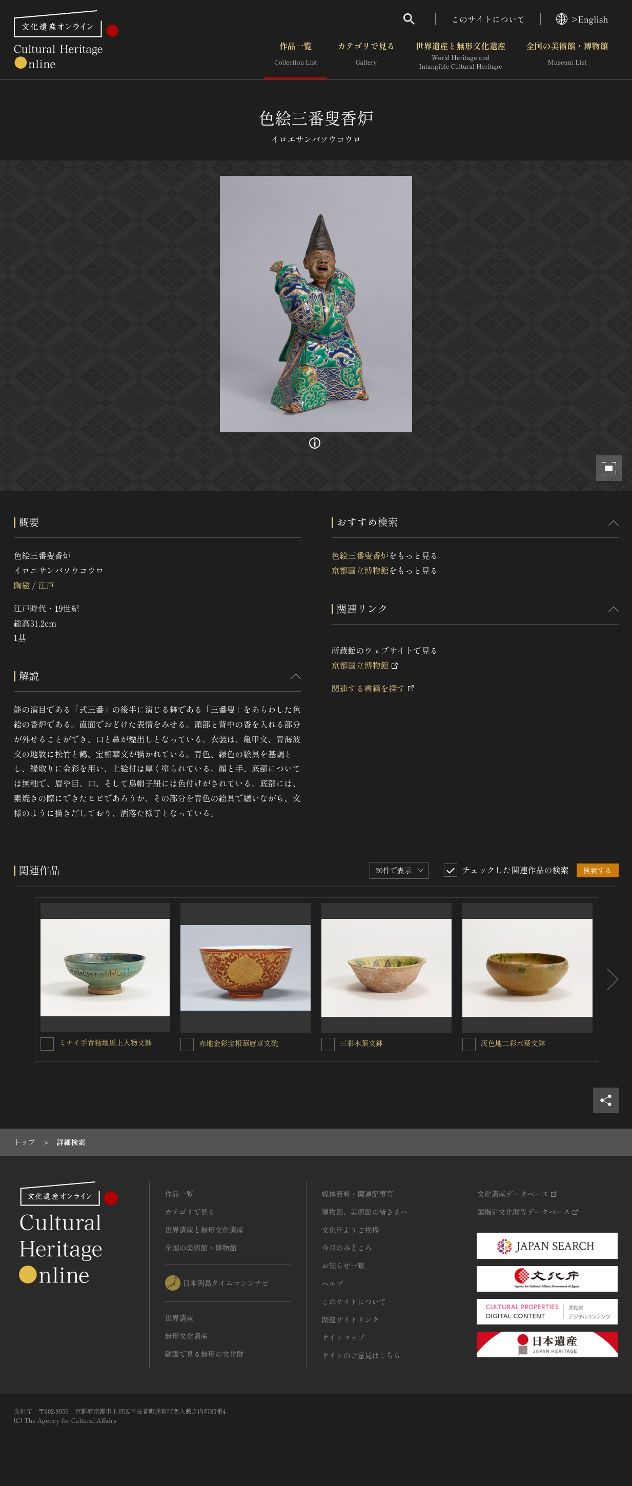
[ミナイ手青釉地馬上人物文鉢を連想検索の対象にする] (47, 1044)
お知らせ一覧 (343, 1265)
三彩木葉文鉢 (361, 1043)
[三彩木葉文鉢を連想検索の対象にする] (328, 1044)
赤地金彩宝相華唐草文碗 (238, 1043)
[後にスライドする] (608, 979)
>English (582, 19)
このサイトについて (488, 19)
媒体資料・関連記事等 (358, 1194)
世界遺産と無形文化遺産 (460, 55)
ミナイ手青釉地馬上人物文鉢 (105, 1042)
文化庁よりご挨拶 (350, 1229)
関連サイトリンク (350, 1319)
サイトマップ (343, 1337)
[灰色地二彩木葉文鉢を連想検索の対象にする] (469, 1044)
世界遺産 (179, 1318)
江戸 (46, 585)
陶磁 (22, 585)
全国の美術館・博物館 (567, 55)
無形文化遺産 (186, 1336)
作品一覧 (295, 55)
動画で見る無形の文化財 (204, 1354)
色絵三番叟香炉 (360, 555)
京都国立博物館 (360, 570)
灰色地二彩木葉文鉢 (513, 1043)
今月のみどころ (347, 1247)
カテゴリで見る (366, 55)
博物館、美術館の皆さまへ (365, 1212)
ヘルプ (332, 1283)
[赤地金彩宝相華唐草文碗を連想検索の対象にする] (187, 1044)
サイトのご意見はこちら (361, 1355)
